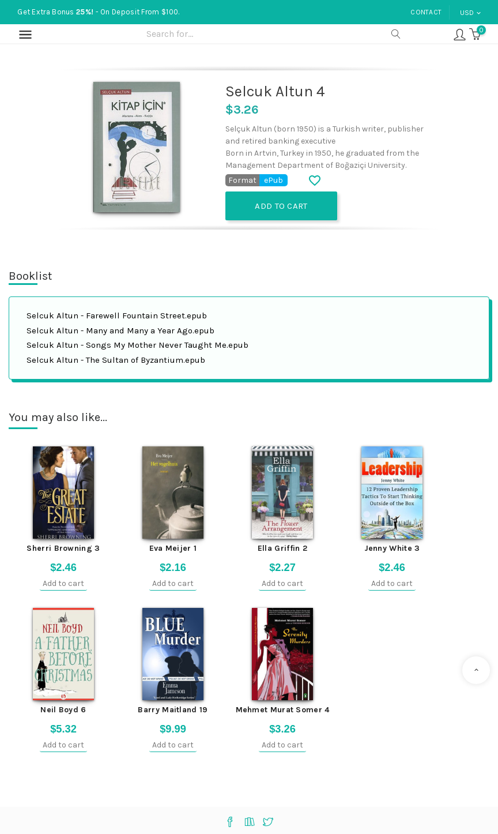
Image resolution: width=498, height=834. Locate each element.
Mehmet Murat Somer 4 (283, 710)
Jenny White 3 (392, 548)
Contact (426, 12)
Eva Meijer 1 (173, 548)
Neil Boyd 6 (63, 710)
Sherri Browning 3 (63, 548)
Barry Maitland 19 (172, 710)
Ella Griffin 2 (282, 548)
